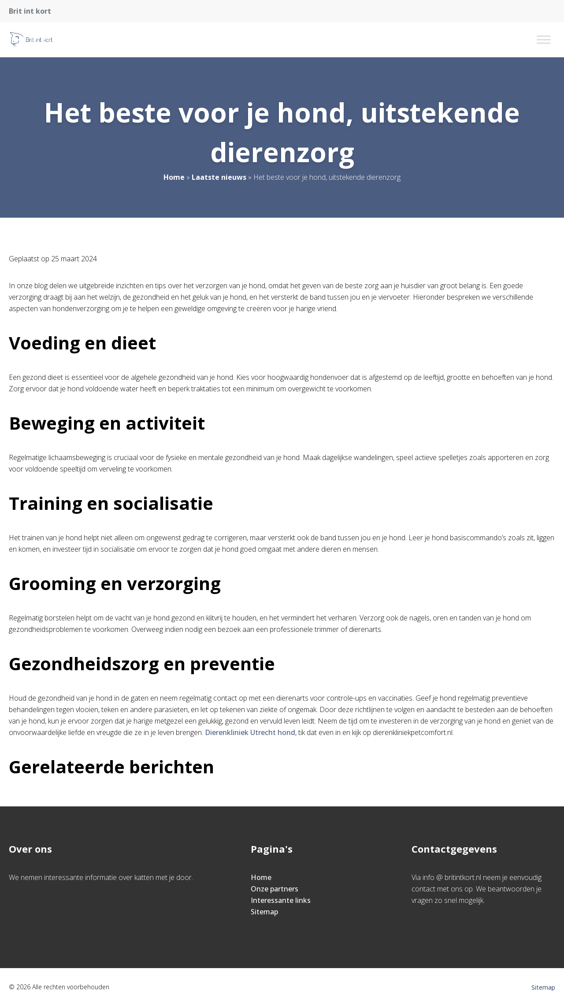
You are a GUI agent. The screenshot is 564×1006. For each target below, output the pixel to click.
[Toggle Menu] (544, 39)
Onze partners (274, 889)
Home (174, 177)
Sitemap (264, 912)
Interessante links (281, 900)
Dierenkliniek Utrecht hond (250, 732)
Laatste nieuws (219, 177)
